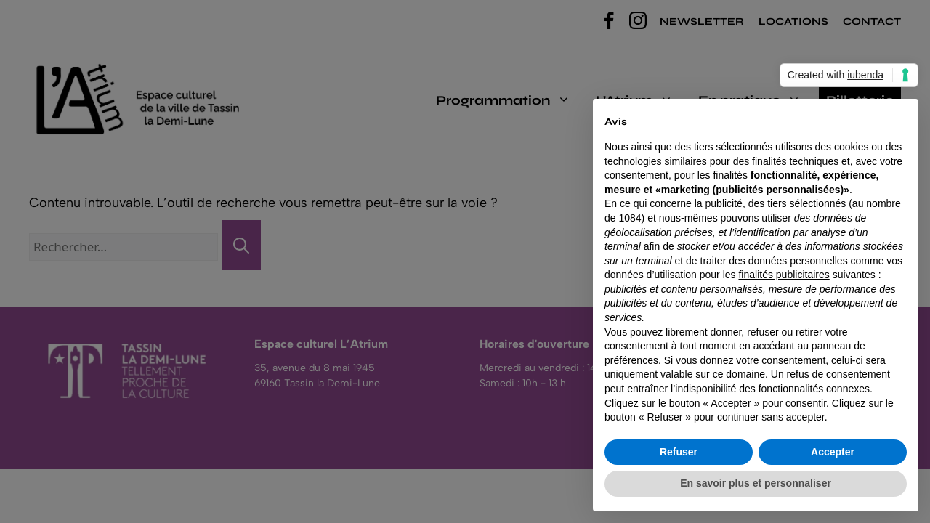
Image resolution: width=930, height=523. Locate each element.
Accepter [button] (832, 452)
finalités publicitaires (783, 274)
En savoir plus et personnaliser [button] (755, 483)
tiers (776, 203)
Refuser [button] (679, 452)
